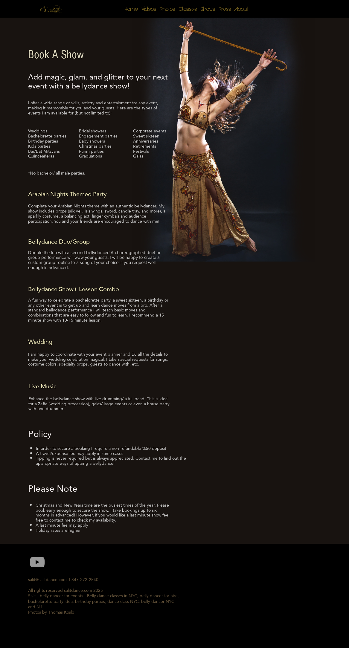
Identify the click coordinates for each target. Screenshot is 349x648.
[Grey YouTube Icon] (37, 562)
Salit (50, 10)
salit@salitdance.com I (49, 579)
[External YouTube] (252, 594)
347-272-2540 (86, 579)
